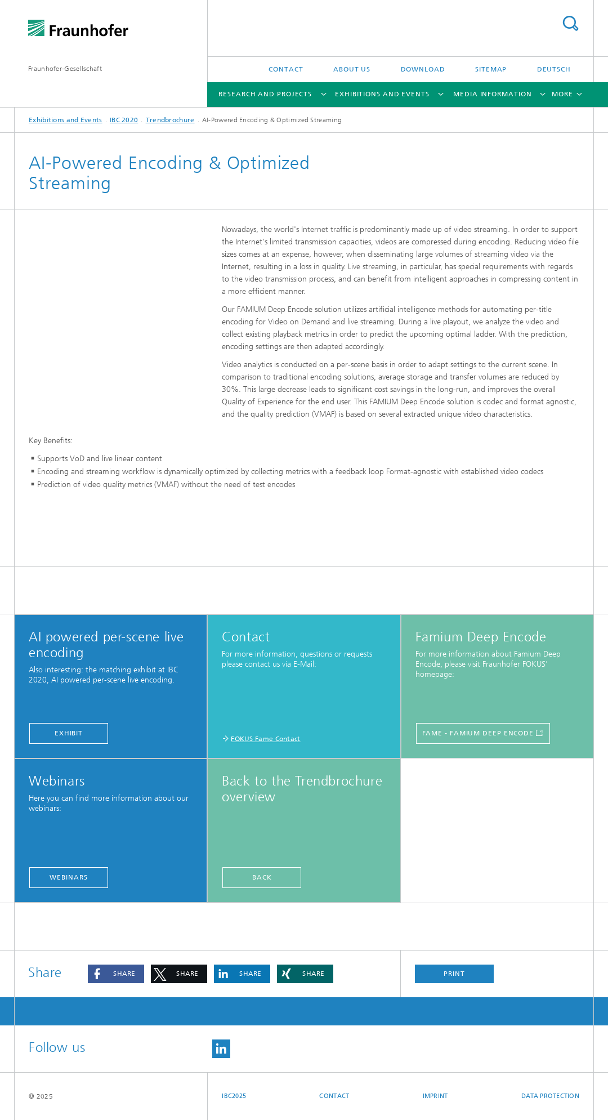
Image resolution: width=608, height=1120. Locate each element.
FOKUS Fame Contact (265, 739)
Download (423, 69)
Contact (286, 69)
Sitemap (491, 69)
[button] (116, 974)
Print (454, 974)
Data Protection (550, 1096)
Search (570, 23)
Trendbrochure (170, 120)
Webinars (68, 877)
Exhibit (69, 733)
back (262, 877)
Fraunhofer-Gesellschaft (65, 69)
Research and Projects (265, 94)
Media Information (492, 94)
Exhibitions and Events (382, 94)
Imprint (435, 1096)
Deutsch (554, 69)
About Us (351, 69)
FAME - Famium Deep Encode (478, 733)
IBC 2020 (124, 120)
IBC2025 (234, 1096)
